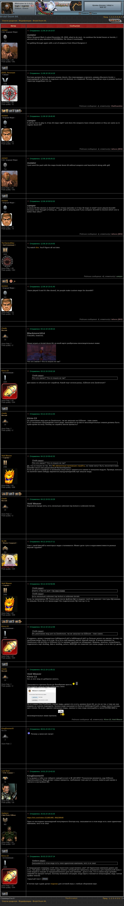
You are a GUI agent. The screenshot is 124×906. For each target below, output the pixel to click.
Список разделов (9, 21)
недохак (54, 884)
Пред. (105, 17)
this (37, 247)
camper (4, 30)
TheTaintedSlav (7, 243)
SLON (3, 541)
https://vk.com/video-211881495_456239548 (45, 818)
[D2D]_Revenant (8, 73)
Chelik (4, 328)
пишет (40, 375)
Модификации (25, 21)
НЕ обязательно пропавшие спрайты (68, 466)
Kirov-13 (5, 371)
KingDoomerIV (7, 728)
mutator (4, 116)
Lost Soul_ (5, 771)
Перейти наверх (71, 898)
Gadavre (5, 813)
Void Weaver (6, 456)
